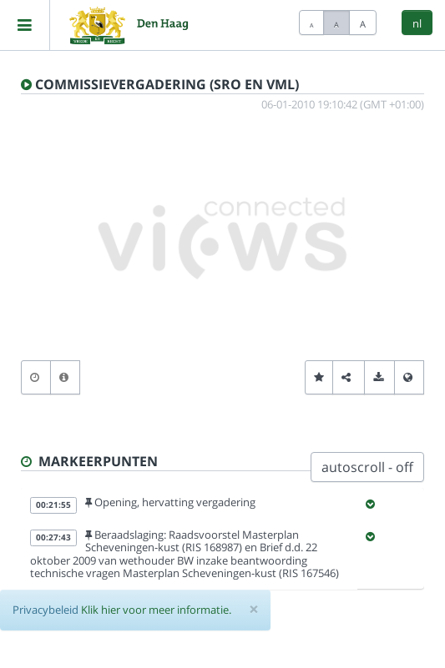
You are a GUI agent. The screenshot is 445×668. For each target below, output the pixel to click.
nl (417, 23)
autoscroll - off (367, 467)
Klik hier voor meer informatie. (156, 609)
